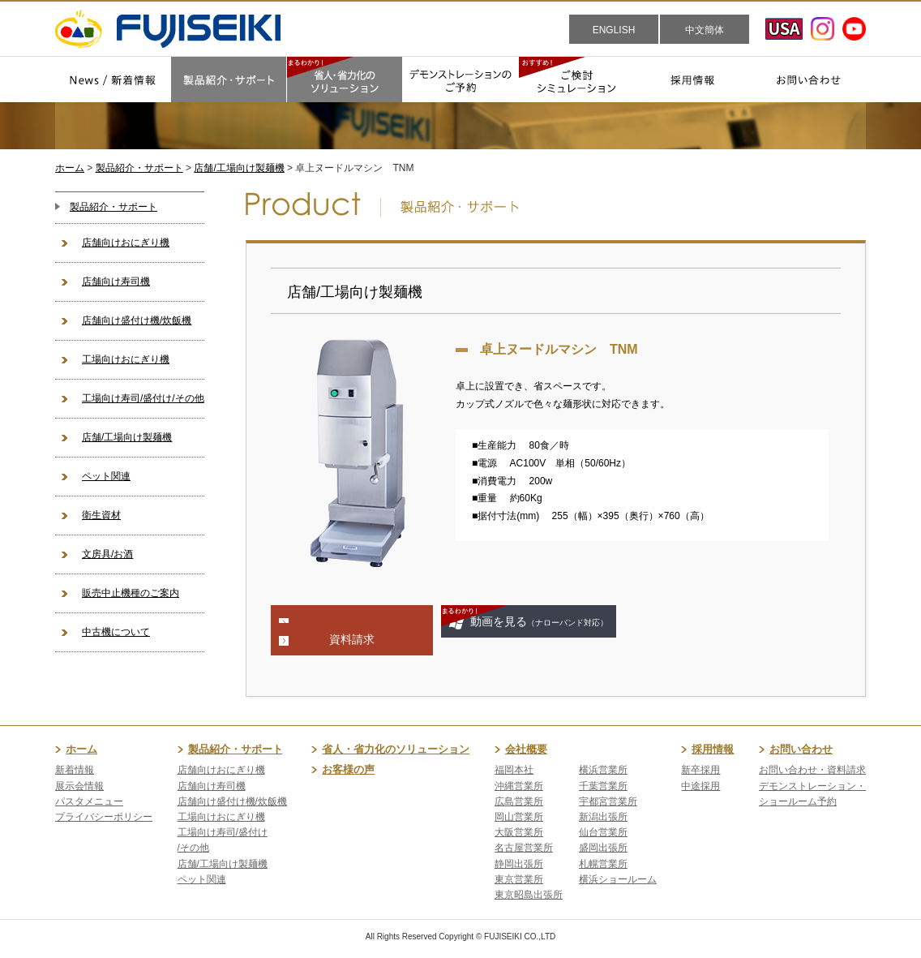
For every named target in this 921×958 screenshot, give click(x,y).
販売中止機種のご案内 (130, 593)
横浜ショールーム (618, 879)
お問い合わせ (801, 749)
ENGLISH (614, 30)
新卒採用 (700, 769)
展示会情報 (79, 786)
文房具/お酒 (107, 554)
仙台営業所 (603, 832)
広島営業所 (519, 801)
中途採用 (700, 786)
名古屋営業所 (524, 847)
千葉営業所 (603, 786)
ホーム (69, 168)
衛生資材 (101, 515)
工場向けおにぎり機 (125, 359)
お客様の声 (348, 769)
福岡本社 (514, 769)
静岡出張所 (519, 864)
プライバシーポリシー (103, 817)
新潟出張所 (603, 817)
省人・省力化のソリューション (395, 749)
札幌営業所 (603, 864)
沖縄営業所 (519, 786)
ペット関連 (106, 476)
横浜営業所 (603, 769)
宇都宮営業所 (608, 801)
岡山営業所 (519, 817)
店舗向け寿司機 (116, 281)
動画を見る (539, 621)
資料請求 (352, 639)
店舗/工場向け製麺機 (239, 168)
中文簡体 (704, 30)
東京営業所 (519, 879)
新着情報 (74, 769)
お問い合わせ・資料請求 (812, 769)
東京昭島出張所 (529, 894)
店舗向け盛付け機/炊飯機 (136, 320)
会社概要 (526, 749)
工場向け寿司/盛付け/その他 (143, 398)
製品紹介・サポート (139, 168)
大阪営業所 (519, 832)
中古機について (116, 632)
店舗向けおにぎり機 (125, 242)
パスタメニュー (89, 801)
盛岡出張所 (603, 847)
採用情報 (713, 749)
